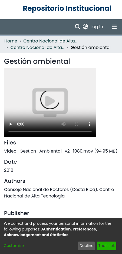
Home (10, 41)
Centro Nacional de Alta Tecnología (38, 47)
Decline (87, 245)
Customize (14, 245)
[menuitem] (85, 27)
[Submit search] (77, 27)
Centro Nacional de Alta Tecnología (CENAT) (50, 41)
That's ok (106, 245)
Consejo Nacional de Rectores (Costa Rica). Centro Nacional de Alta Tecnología (59, 192)
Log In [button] (97, 27)
